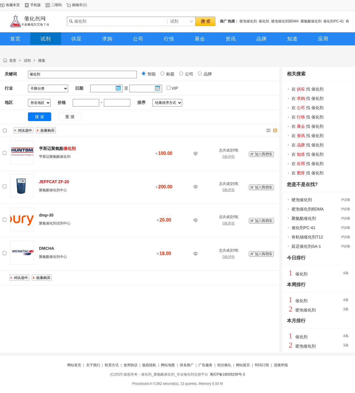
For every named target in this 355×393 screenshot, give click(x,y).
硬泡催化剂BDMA (285, 21)
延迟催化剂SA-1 (306, 246)
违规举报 (281, 365)
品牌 (207, 74)
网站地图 (168, 365)
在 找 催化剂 (308, 89)
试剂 (27, 61)
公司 (188, 74)
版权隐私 (149, 365)
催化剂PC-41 (333, 21)
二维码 (56, 5)
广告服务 (205, 365)
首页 (12, 61)
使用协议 (131, 365)
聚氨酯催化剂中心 (53, 190)
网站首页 (74, 365)
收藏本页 (13, 5)
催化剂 (264, 21)
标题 (169, 74)
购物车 (77, 5)
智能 (151, 74)
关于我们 (93, 365)
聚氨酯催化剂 (311, 21)
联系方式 (112, 365)
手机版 (35, 5)
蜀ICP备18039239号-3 (227, 374)
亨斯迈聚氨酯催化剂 (54, 157)
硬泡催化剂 (248, 21)
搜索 (41, 61)
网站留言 (243, 365)
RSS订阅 (262, 365)
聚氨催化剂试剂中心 (54, 223)
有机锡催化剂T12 (307, 237)
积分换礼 (224, 365)
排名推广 (187, 365)
